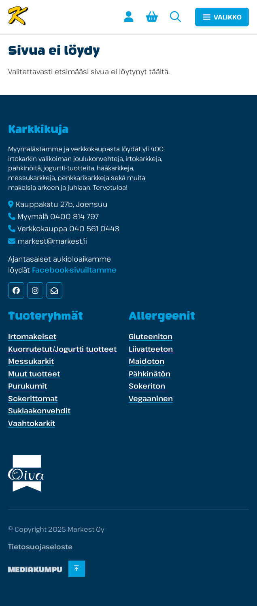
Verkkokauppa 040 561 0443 (68, 228)
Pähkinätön (149, 373)
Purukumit (27, 386)
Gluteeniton (150, 336)
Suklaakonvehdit (39, 410)
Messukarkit (31, 361)
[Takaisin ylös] (76, 569)
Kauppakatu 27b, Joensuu (62, 204)
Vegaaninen (151, 398)
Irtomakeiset (32, 336)
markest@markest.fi (52, 241)
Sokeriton (147, 386)
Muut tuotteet (34, 373)
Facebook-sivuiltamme (74, 270)
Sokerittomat (32, 398)
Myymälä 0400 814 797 (58, 216)
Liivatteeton (151, 349)
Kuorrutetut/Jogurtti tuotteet (62, 349)
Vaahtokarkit (31, 423)
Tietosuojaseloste (40, 546)
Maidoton (146, 361)
